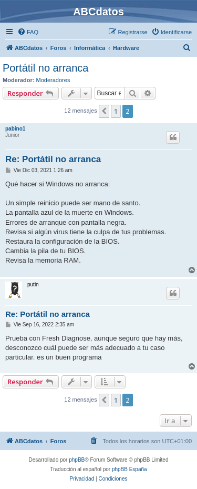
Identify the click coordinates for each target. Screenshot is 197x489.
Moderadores (53, 80)
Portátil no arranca (45, 68)
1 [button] (116, 111)
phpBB (77, 460)
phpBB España (129, 469)
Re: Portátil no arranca (53, 159)
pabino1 (15, 129)
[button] (104, 111)
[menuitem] (27, 32)
